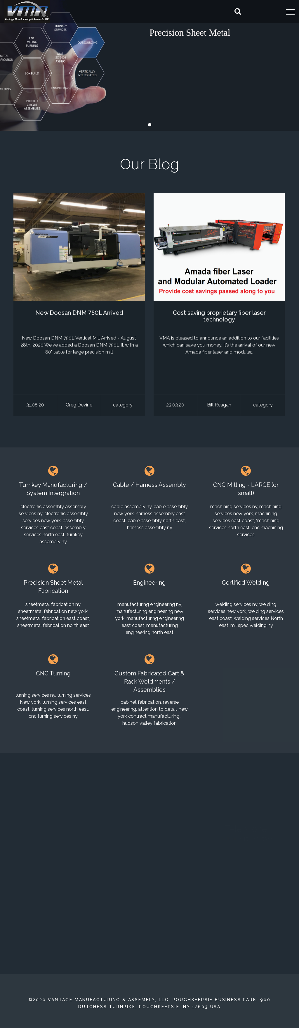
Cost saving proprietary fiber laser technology (219, 317)
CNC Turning (53, 673)
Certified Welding (246, 582)
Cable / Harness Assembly (149, 484)
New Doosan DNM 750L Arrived (79, 313)
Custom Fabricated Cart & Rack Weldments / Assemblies (149, 681)
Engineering (149, 582)
